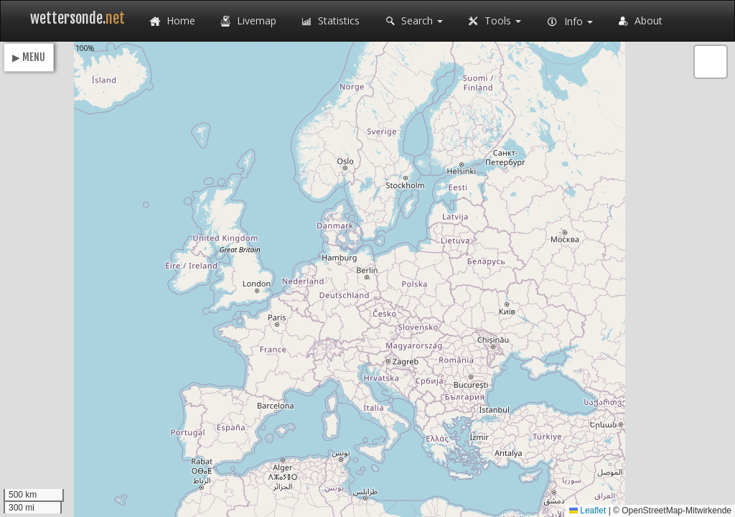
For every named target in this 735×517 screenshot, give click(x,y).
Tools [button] (492, 21)
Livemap (246, 21)
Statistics (329, 21)
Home (170, 21)
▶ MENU (28, 57)
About (638, 21)
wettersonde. (77, 18)
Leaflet (587, 511)
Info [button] (568, 22)
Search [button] (412, 21)
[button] (710, 62)
